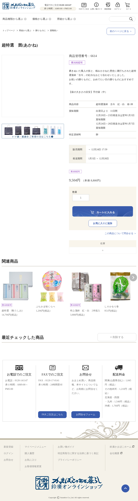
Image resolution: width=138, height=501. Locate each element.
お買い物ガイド (96, 9)
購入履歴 (29, 452)
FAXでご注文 (84, 9)
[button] (133, 276)
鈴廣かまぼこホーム (120, 445)
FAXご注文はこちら (52, 413)
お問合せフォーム (85, 413)
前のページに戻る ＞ (121, 31)
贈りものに (40, 30)
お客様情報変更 (33, 465)
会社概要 (114, 452)
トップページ (9, 30)
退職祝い (54, 30)
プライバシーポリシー (70, 458)
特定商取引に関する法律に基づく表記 (78, 452)
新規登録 (107, 9)
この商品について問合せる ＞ (120, 232)
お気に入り (31, 458)
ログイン (8, 452)
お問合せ (8, 458)
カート (128, 9)
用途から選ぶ (25, 30)
